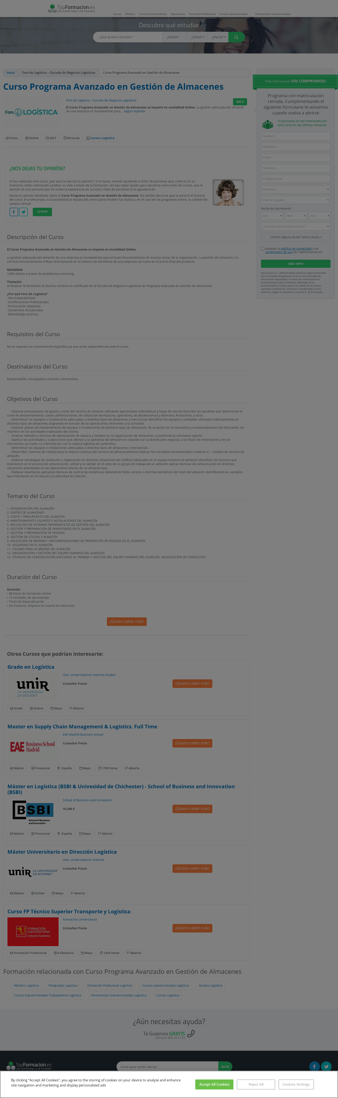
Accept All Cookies (214, 1084)
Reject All (256, 1084)
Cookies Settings (296, 1084)
